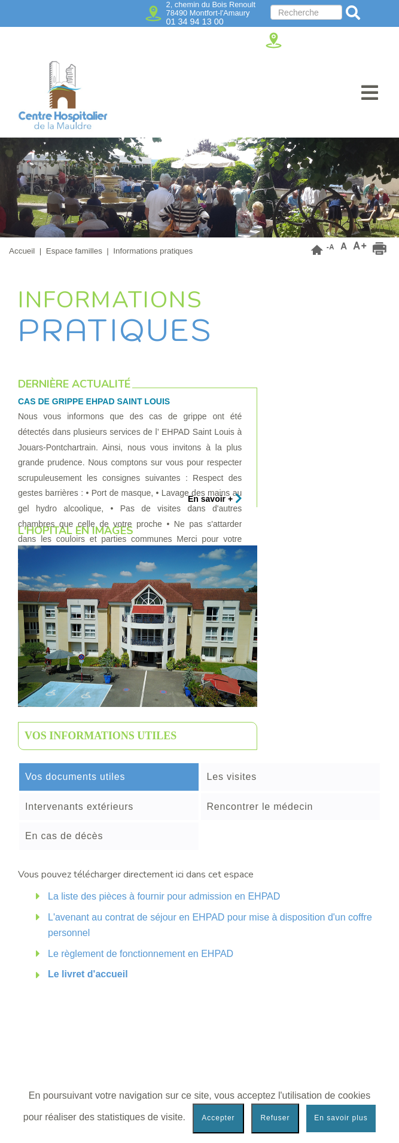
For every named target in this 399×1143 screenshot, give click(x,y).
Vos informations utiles (100, 736)
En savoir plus (340, 1118)
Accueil (22, 250)
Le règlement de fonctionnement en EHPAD (140, 954)
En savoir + (215, 499)
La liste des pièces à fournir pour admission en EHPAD (164, 896)
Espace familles (74, 250)
